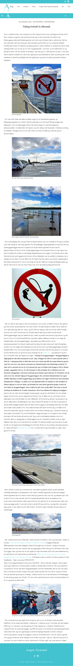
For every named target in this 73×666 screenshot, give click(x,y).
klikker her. (46, 353)
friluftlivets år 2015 (24, 428)
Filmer (33, 6)
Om (63, 6)
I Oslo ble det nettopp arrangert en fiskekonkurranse (27, 542)
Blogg (11, 6)
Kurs (18, 6)
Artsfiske (25, 6)
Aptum (51, 662)
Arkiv (69, 6)
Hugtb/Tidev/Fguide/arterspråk (48, 6)
